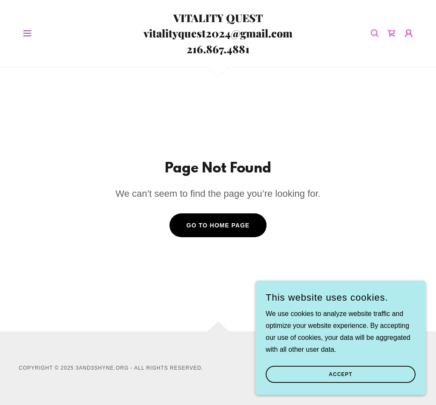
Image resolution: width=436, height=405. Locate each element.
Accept (340, 374)
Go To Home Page (218, 225)
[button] (27, 33)
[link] (218, 51)
